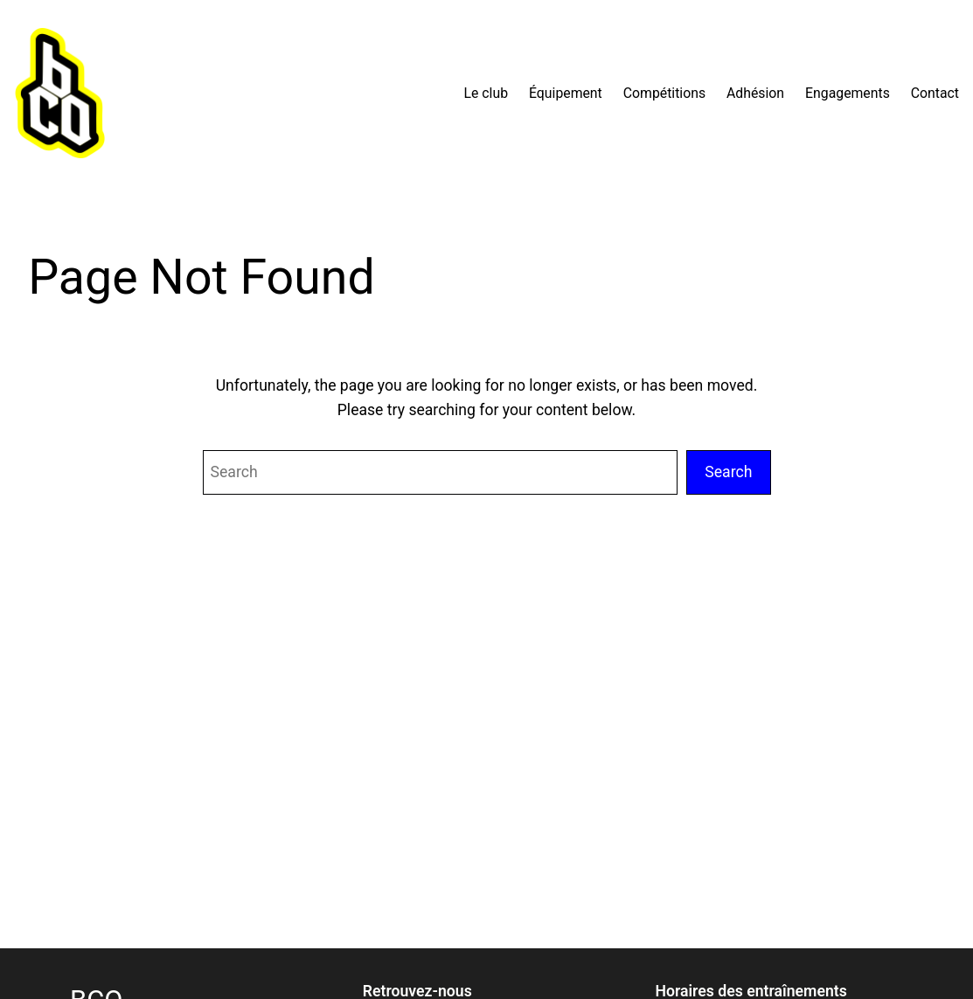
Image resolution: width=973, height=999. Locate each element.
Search (728, 472)
